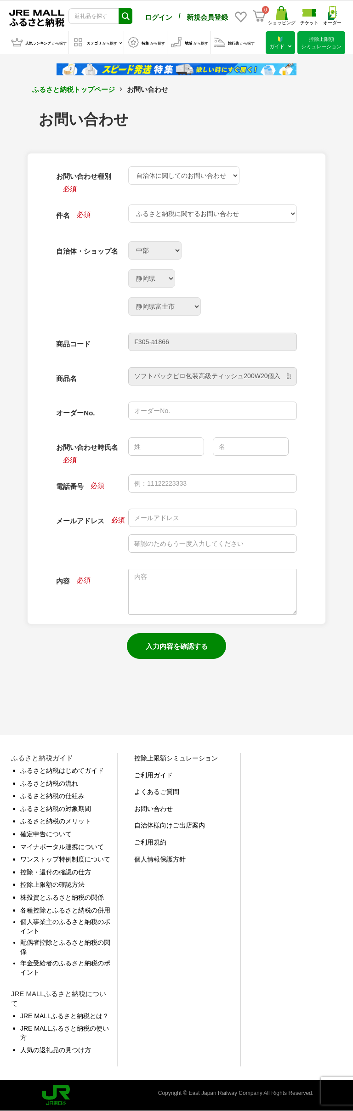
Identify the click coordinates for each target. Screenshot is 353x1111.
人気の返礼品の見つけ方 (55, 1050)
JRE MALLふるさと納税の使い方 (64, 1033)
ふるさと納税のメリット (55, 821)
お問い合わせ (153, 808)
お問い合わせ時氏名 (87, 447)
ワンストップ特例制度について (65, 859)
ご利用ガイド (153, 775)
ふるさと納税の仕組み (52, 795)
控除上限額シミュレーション (176, 758)
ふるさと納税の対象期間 (55, 808)
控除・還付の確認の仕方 (55, 872)
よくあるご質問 (156, 791)
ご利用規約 (150, 842)
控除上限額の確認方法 (52, 884)
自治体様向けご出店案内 (169, 825)
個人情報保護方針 (160, 859)
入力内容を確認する (177, 646)
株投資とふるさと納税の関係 (62, 897)
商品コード (73, 344)
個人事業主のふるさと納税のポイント (65, 926)
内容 (63, 581)
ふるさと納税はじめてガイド (62, 770)
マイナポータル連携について (62, 846)
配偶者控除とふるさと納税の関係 (65, 947)
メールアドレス (80, 521)
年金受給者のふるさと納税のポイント (65, 967)
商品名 (66, 378)
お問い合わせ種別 (83, 176)
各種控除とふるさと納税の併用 (65, 910)
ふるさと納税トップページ (73, 89)
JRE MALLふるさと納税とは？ (64, 1016)
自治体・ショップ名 (87, 251)
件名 (63, 215)
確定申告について (46, 834)
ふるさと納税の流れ (49, 783)
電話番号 (70, 486)
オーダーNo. (75, 413)
